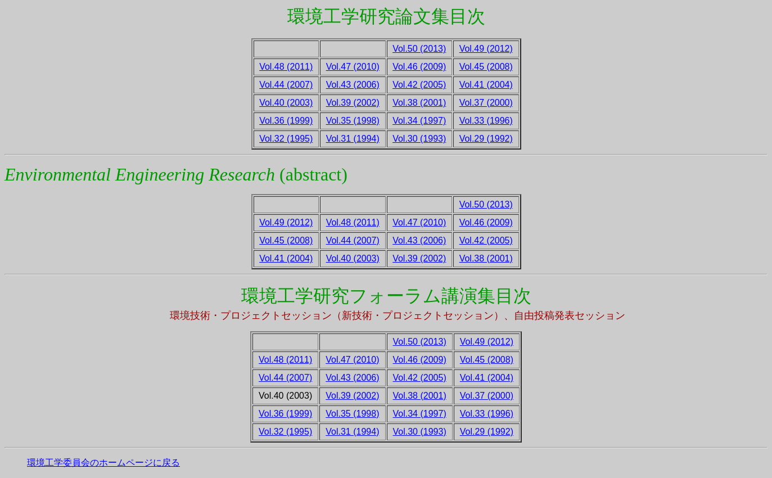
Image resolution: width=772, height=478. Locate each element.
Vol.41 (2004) (486, 84)
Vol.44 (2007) (286, 84)
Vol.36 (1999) (286, 120)
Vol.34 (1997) (419, 120)
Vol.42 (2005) (419, 84)
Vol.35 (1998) (353, 120)
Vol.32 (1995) (286, 138)
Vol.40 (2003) (286, 102)
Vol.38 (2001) (419, 102)
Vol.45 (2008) (486, 66)
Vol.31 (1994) (353, 138)
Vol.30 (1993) (419, 138)
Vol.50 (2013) (419, 48)
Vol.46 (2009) (419, 66)
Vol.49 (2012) (486, 48)
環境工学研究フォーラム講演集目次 (386, 296)
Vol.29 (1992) (486, 138)
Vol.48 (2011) (286, 66)
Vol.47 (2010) (353, 66)
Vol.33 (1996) (486, 120)
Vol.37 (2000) (486, 102)
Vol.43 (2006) (353, 84)
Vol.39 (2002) (353, 102)
